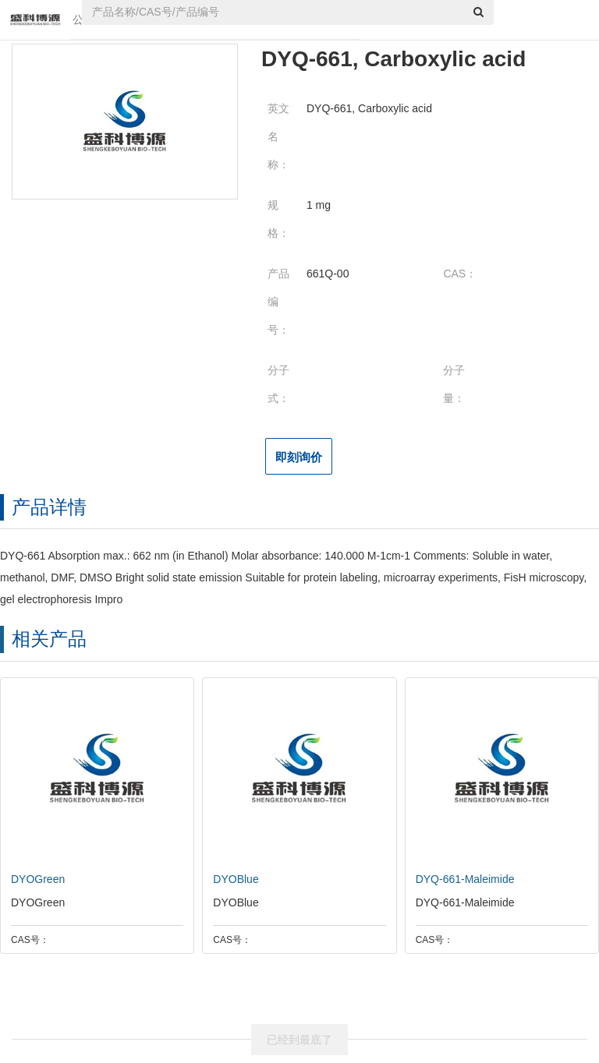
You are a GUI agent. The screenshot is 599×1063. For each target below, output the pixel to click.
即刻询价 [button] (298, 457)
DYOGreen (34, 879)
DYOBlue (231, 879)
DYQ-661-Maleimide (461, 879)
